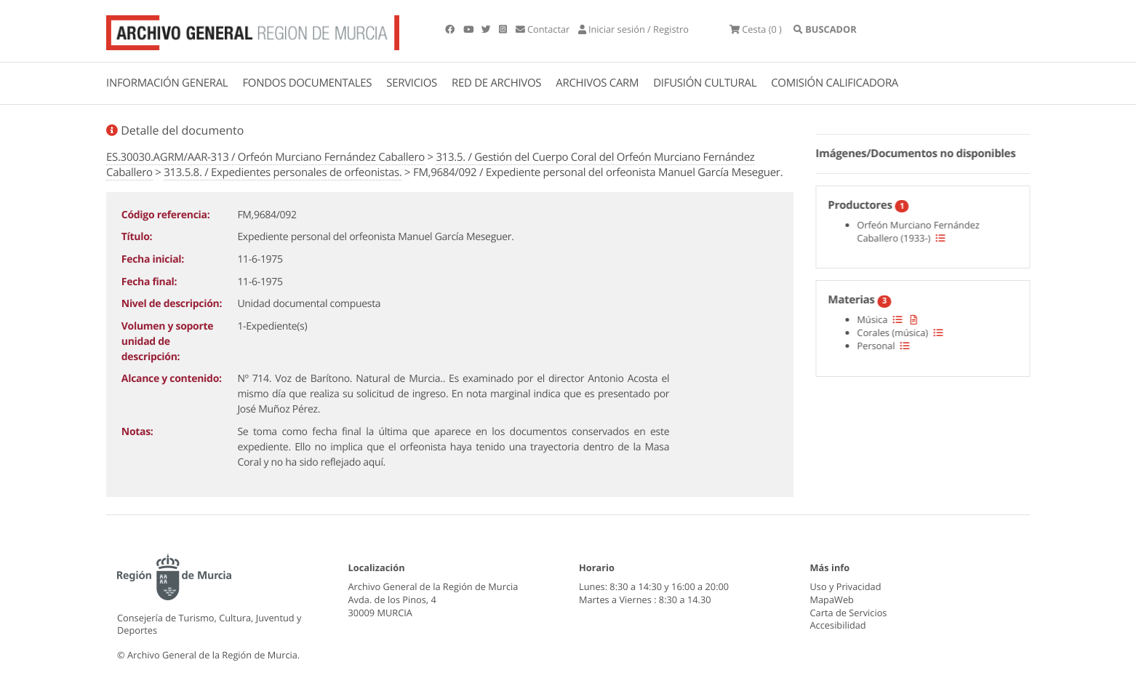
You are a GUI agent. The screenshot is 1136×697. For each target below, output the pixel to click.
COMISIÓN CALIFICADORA (834, 83)
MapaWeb (832, 599)
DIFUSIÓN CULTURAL (704, 83)
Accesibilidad (838, 625)
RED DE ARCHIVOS (496, 83)
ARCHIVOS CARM (597, 83)
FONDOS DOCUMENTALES (307, 83)
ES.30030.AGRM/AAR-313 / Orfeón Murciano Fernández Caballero (265, 157)
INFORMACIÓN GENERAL (167, 83)
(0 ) (755, 29)
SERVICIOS (411, 83)
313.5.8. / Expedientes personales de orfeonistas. (282, 172)
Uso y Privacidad (845, 586)
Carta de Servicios (848, 612)
